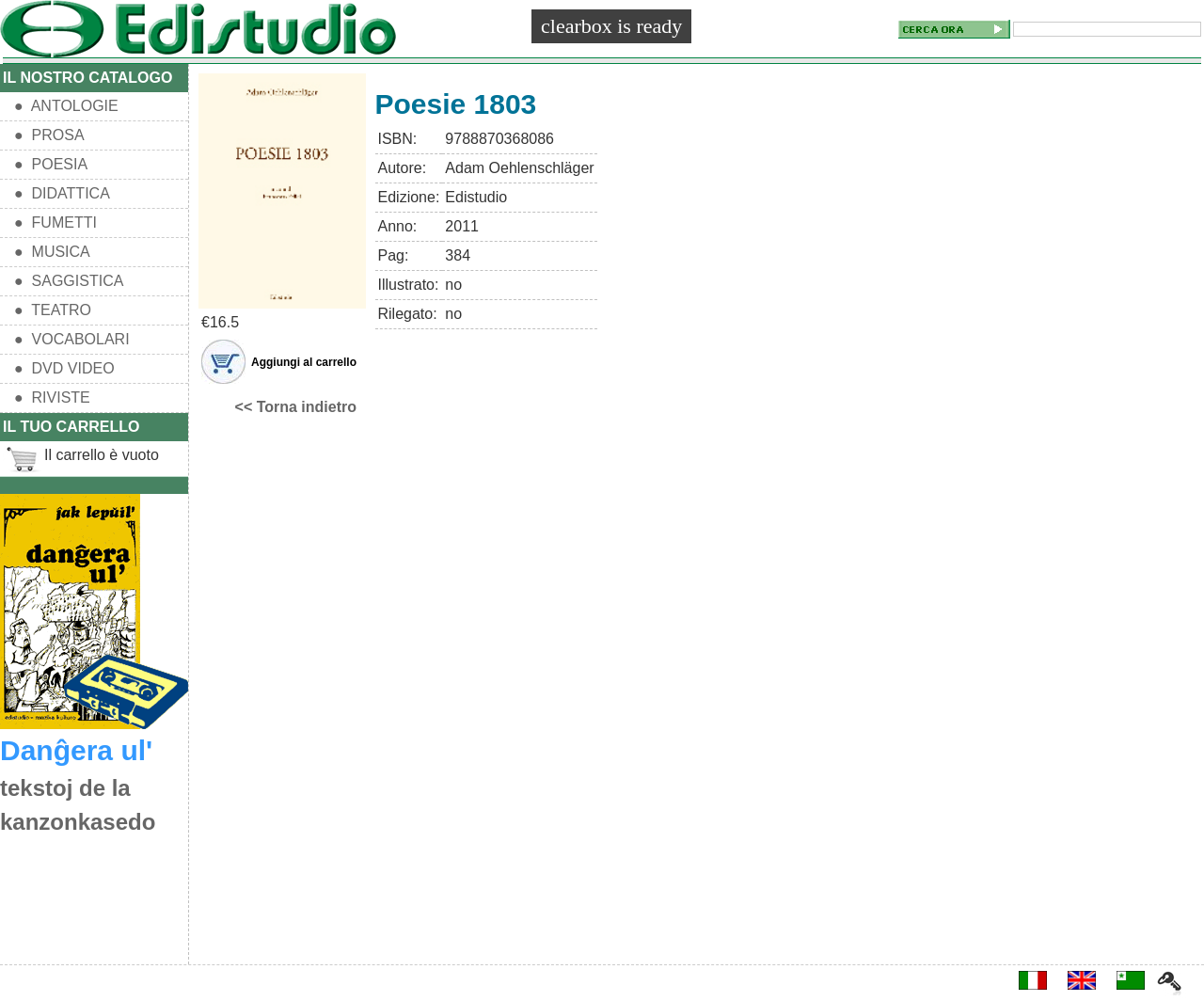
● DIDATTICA (62, 193)
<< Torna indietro (296, 407)
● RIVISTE (52, 397)
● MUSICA (52, 252)
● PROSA (49, 135)
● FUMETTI (55, 222)
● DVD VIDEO (64, 368)
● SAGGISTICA (68, 281)
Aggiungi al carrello (303, 362)
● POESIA (50, 164)
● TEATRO (52, 310)
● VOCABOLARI (72, 339)
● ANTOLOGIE (66, 106)
